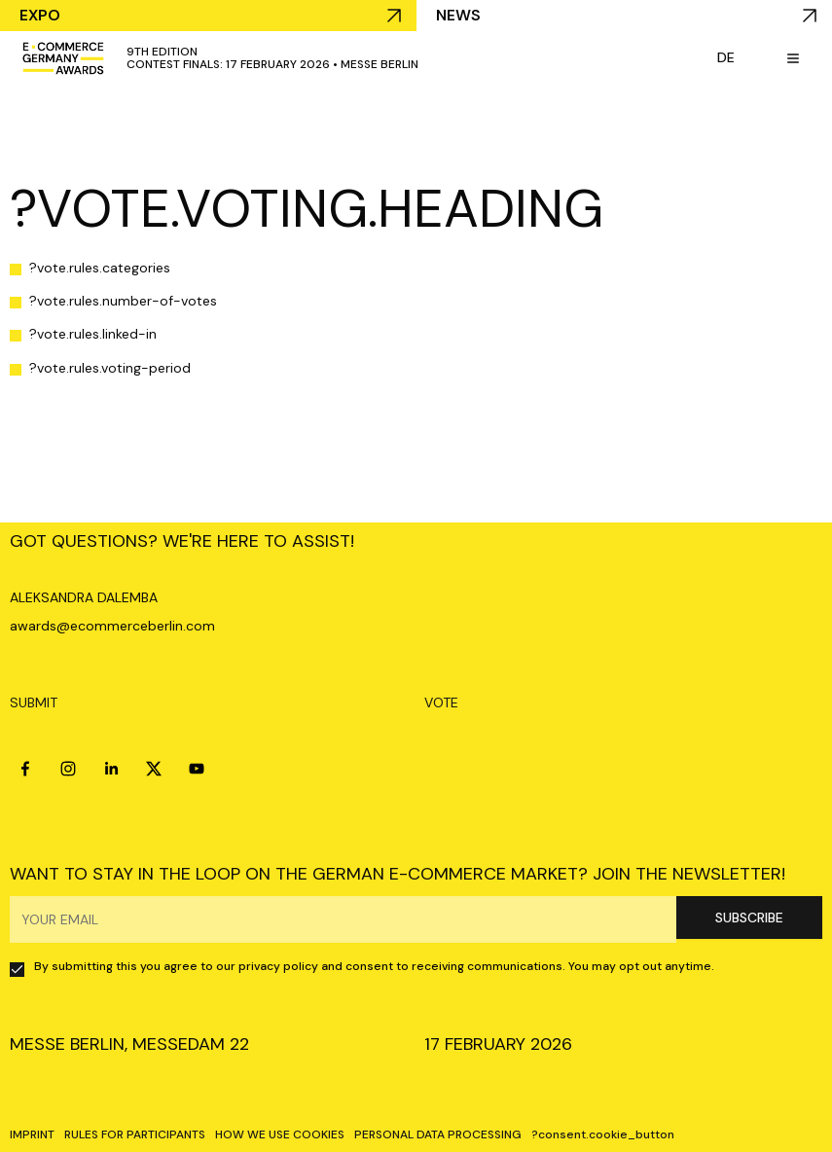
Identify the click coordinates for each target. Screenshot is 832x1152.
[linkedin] (111, 768)
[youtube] (196, 768)
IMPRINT (32, 1134)
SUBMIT (33, 702)
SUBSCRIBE (749, 917)
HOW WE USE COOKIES (279, 1134)
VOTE (441, 702)
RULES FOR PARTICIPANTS (134, 1134)
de (726, 57)
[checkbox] (17, 969)
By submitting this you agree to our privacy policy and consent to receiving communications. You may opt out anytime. (374, 966)
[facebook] (25, 768)
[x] (153, 768)
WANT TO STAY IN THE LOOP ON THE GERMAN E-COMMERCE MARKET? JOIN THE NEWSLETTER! (397, 873)
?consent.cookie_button (602, 1134)
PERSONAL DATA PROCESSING (438, 1134)
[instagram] (68, 768)
